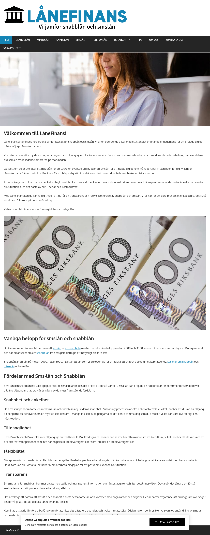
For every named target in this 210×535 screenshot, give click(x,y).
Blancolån (23, 39)
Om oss (153, 39)
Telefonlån (99, 39)
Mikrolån (43, 39)
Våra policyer (13, 48)
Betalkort (121, 39)
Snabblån (62, 39)
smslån (57, 348)
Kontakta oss (174, 39)
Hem (6, 39)
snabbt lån (42, 353)
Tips (139, 39)
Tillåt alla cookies (167, 522)
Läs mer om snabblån (180, 361)
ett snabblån (73, 348)
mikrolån (9, 366)
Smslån (80, 39)
